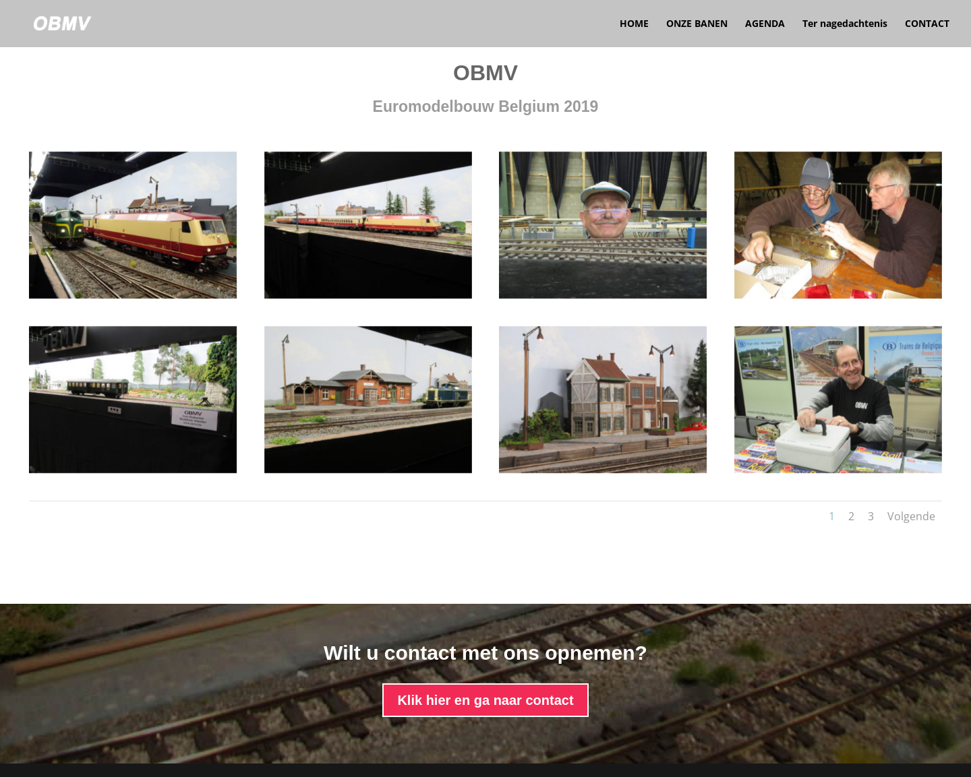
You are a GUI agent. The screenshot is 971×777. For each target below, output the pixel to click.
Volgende (911, 516)
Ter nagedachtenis (844, 24)
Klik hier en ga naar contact (485, 700)
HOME (634, 24)
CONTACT (927, 24)
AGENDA (765, 24)
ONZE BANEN (697, 24)
